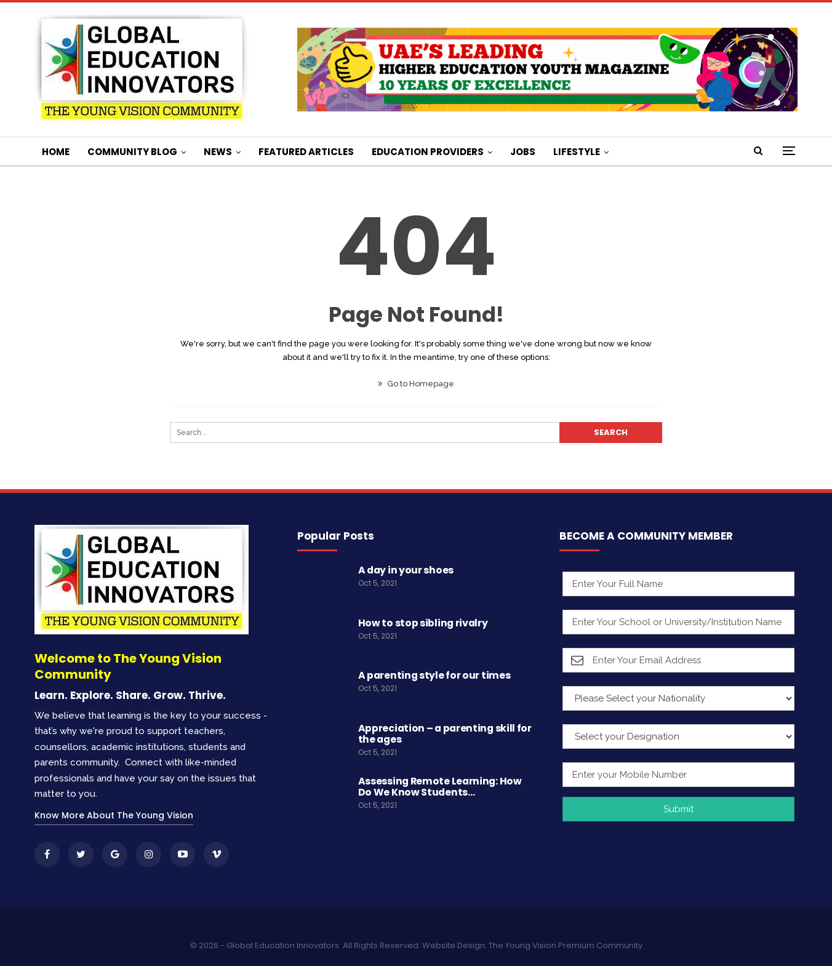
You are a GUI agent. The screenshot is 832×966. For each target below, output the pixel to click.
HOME (56, 151)
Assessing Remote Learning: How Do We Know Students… (440, 786)
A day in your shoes (406, 570)
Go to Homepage (416, 383)
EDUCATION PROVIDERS (428, 151)
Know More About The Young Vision (113, 815)
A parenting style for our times (434, 675)
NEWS (218, 151)
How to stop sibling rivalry (423, 623)
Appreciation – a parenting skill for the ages (445, 733)
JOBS (522, 151)
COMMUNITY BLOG (132, 151)
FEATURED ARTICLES (306, 151)
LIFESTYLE (576, 151)
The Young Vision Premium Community (565, 945)
